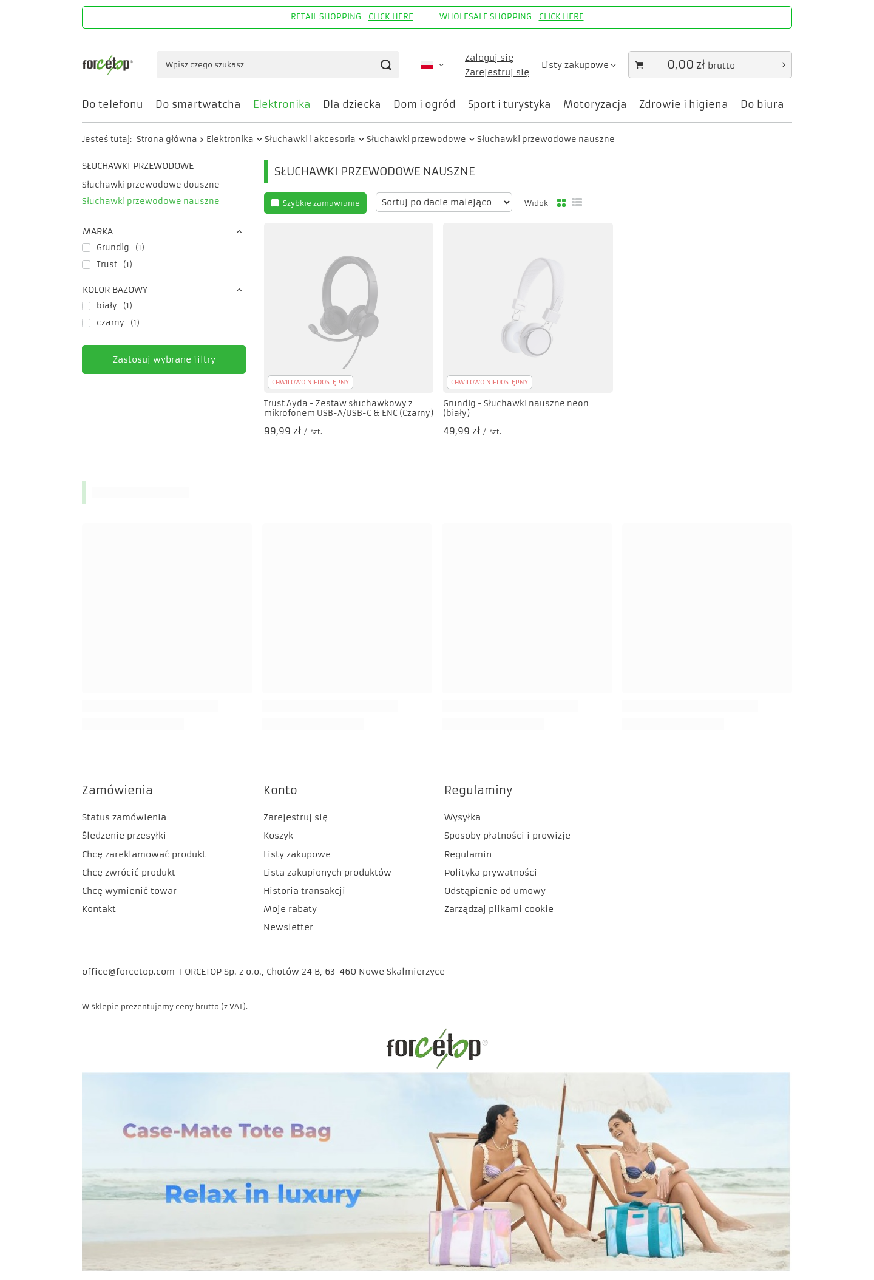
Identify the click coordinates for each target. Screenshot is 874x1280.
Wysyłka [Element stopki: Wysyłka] (462, 817)
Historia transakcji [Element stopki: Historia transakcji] (304, 890)
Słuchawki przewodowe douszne (151, 185)
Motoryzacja (595, 104)
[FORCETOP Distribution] (437, 1066)
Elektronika (282, 104)
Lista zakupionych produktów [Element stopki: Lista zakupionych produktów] (327, 872)
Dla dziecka (352, 104)
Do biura (762, 104)
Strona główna (167, 139)
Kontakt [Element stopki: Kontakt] (99, 909)
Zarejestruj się (497, 72)
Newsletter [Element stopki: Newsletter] (288, 927)
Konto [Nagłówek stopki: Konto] (280, 790)
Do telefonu (112, 104)
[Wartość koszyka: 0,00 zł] (710, 64)
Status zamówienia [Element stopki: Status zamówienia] (124, 817)
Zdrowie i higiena (683, 104)
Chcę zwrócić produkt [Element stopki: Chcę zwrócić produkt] (128, 872)
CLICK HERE (390, 17)
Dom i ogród (424, 104)
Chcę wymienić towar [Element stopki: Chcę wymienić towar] (129, 890)
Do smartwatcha (198, 104)
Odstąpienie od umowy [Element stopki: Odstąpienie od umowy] (495, 890)
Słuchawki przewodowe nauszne (151, 201)
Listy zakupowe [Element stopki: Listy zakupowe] (297, 854)
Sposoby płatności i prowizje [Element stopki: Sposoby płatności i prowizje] (507, 835)
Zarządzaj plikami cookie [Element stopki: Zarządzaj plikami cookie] (499, 909)
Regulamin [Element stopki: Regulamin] (468, 854)
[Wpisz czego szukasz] (278, 64)
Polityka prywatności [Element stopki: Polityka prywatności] (490, 872)
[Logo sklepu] (108, 65)
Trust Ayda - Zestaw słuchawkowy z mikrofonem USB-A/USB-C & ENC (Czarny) (348, 409)
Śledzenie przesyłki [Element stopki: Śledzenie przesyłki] (124, 835)
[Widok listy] (577, 203)
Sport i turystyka (509, 104)
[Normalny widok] (561, 203)
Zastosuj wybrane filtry (164, 359)
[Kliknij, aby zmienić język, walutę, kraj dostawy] (432, 65)
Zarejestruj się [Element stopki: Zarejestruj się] (295, 817)
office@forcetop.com (128, 971)
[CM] (437, 1268)
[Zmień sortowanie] (444, 202)
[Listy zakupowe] (578, 65)
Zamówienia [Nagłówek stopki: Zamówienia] (117, 790)
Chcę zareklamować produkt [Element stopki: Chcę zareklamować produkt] (144, 854)
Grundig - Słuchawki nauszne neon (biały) (516, 409)
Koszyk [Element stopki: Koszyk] (278, 835)
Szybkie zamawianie (321, 203)
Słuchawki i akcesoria (310, 139)
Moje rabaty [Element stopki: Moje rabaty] (290, 909)
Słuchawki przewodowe (416, 139)
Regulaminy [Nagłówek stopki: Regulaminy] (478, 790)
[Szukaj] (385, 64)
